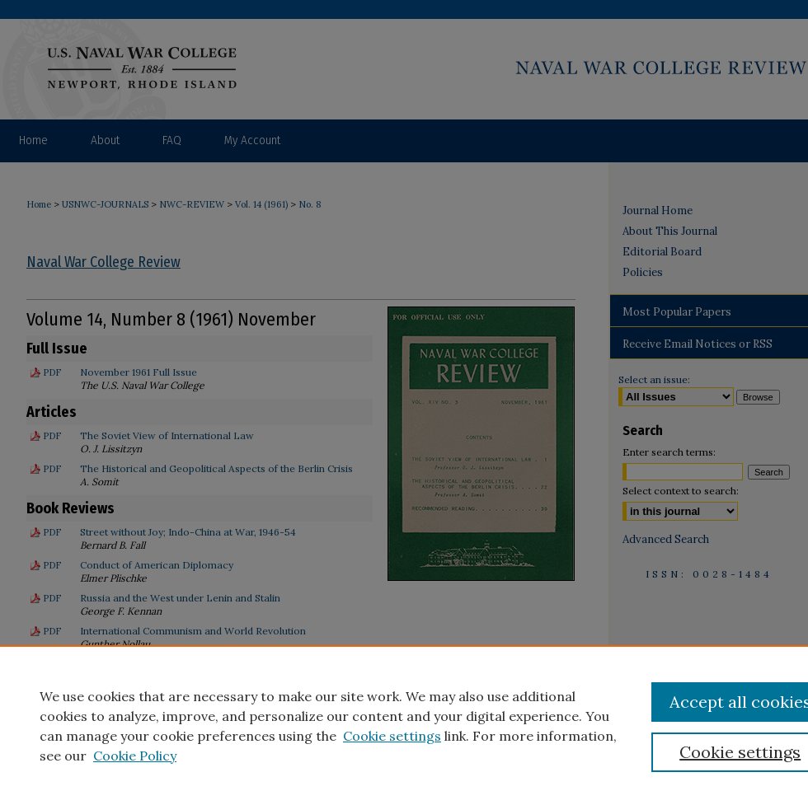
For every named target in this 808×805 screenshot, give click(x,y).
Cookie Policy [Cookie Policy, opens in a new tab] (134, 755)
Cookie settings (392, 736)
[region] (404, 725)
